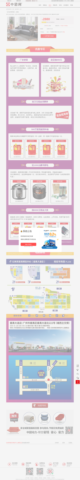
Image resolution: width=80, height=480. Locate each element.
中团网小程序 (18, 0)
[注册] (60, 0)
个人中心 (65, 0)
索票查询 (72, 0)
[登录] (62, 0)
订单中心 (68, 0)
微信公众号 (9, 0)
